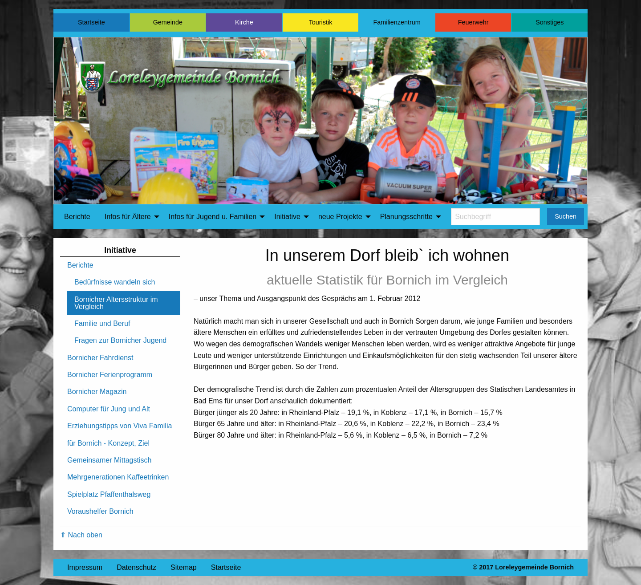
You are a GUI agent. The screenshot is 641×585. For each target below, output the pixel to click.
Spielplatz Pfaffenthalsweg (108, 494)
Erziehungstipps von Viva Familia (119, 426)
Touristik (321, 22)
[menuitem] (77, 216)
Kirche (244, 22)
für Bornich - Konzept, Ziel (108, 443)
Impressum (84, 567)
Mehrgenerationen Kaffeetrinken (118, 477)
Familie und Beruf (102, 323)
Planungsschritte (406, 216)
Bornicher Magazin (96, 391)
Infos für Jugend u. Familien (212, 216)
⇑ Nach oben (81, 535)
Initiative (287, 216)
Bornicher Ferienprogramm (109, 374)
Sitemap (183, 567)
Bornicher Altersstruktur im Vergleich (116, 303)
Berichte (77, 216)
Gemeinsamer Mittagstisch (109, 460)
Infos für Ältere (128, 216)
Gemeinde (168, 22)
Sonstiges (550, 22)
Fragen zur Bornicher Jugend (120, 340)
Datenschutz (136, 567)
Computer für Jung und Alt (108, 409)
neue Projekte (340, 216)
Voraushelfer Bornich (100, 511)
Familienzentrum (396, 22)
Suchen (565, 216)
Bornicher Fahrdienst (100, 358)
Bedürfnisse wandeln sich (114, 282)
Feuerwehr (473, 22)
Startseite (91, 22)
